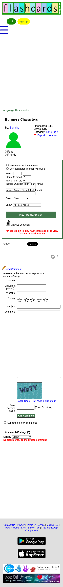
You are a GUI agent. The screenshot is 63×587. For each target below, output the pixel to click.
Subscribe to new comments (22, 422)
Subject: (11, 306)
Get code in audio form (44, 401)
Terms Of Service (36, 525)
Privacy (21, 525)
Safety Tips (33, 527)
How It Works (12, 527)
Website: (10, 293)
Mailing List (52, 525)
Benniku (14, 127)
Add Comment (12, 269)
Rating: (11, 298)
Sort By (17, 436)
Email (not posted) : (10, 287)
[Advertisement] (31, 69)
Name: (11, 280)
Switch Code (23, 401)
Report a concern (45, 135)
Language (52, 132)
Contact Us (9, 525)
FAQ (23, 527)
